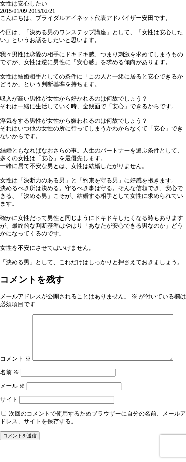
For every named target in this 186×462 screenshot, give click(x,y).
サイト (9, 415)
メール (12, 402)
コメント (15, 318)
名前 (9, 388)
